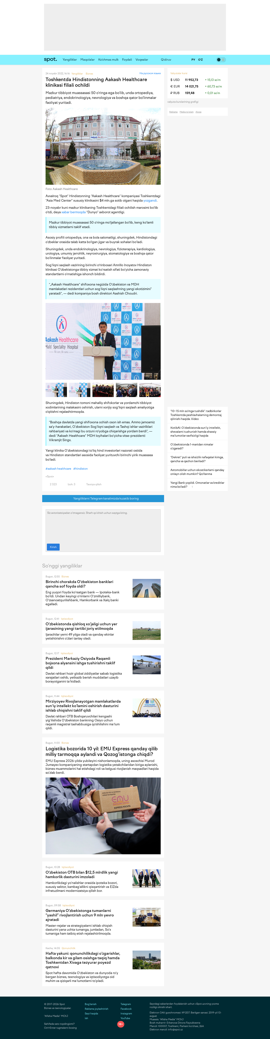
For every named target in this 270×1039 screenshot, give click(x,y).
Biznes (65, 576)
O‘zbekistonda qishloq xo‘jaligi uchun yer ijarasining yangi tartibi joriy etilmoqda (81, 626)
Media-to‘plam (187, 112)
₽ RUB (175, 93)
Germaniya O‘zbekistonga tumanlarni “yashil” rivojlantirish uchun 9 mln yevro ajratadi (80, 915)
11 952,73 (191, 80)
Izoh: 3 (69, 484)
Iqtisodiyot (67, 618)
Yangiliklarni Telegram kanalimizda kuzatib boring (103, 499)
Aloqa (198, 112)
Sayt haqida (91, 1013)
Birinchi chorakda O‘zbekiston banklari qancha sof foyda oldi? (79, 583)
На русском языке (150, 73)
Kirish (53, 547)
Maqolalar (87, 59)
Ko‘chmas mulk (108, 59)
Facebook (124, 1008)
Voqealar (142, 59)
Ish (86, 1018)
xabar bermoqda (74, 212)
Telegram (124, 1004)
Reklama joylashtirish (96, 1008)
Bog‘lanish (91, 1004)
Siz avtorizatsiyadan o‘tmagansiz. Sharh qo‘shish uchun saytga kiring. (103, 526)
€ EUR (175, 86)
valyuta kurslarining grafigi (184, 101)
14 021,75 (191, 86)
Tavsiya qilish (91, 484)
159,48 (189, 93)
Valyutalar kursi (178, 73)
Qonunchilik (68, 948)
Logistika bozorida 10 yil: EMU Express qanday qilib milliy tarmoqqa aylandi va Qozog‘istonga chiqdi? (102, 751)
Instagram (124, 1013)
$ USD (175, 80)
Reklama (173, 112)
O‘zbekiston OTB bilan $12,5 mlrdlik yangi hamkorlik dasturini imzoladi (82, 874)
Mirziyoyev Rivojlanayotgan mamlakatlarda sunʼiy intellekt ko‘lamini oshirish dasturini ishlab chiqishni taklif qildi (83, 706)
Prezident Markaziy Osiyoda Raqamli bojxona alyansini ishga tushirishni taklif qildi (80, 663)
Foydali (127, 59)
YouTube (123, 1018)
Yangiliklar (70, 59)
